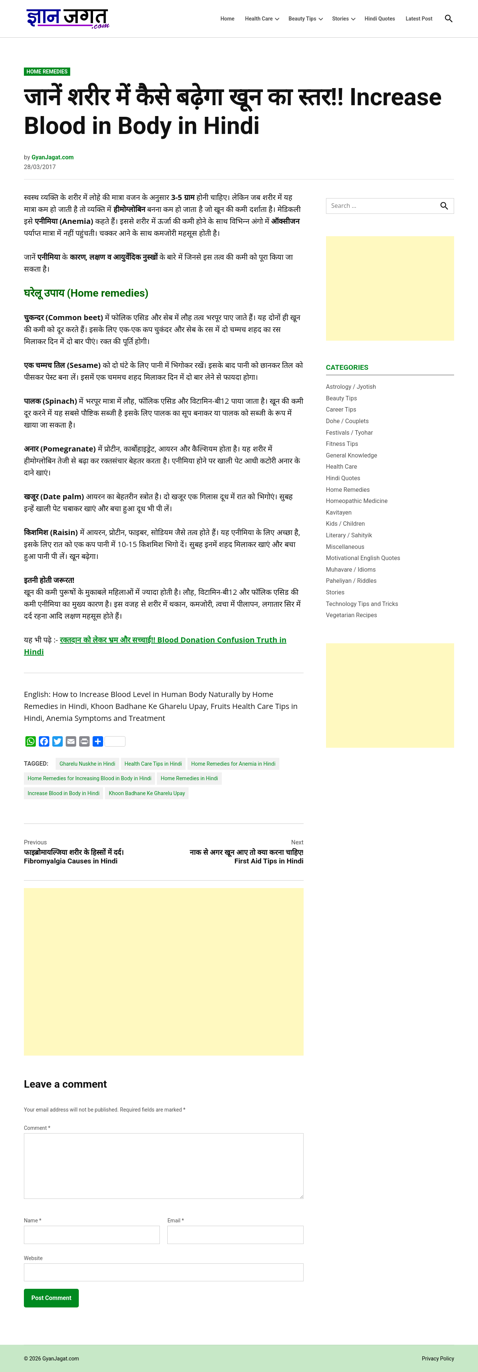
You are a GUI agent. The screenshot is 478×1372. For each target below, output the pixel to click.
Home (227, 19)
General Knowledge (351, 455)
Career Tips (341, 409)
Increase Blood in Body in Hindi (63, 793)
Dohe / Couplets (347, 421)
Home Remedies (47, 72)
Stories (340, 19)
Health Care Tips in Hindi (153, 764)
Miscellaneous (345, 546)
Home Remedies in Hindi (189, 778)
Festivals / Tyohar (349, 432)
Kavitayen (339, 512)
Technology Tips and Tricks (362, 603)
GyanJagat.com (52, 157)
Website (33, 1258)
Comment (37, 1128)
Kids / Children (345, 523)
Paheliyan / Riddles (351, 580)
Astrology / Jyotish (351, 386)
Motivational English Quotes (363, 558)
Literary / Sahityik (349, 535)
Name (32, 1220)
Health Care (259, 19)
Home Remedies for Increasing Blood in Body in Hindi (89, 778)
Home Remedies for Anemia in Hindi (233, 764)
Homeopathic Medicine (357, 500)
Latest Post (419, 19)
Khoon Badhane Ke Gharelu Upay (147, 793)
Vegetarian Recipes (351, 615)
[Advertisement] (164, 972)
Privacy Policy (438, 1359)
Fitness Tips (342, 443)
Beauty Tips (302, 19)
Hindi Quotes (380, 19)
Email (175, 1220)
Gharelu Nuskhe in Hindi (87, 764)
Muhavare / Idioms (351, 569)
